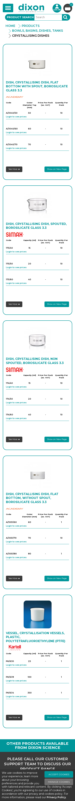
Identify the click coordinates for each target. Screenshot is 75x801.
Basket (70, 5)
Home (10, 26)
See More (14, 169)
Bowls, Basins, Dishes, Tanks (37, 30)
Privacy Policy (56, 797)
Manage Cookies (59, 781)
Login (56, 8)
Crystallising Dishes (30, 35)
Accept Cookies (59, 774)
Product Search (20, 17)
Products (31, 26)
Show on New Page (57, 169)
